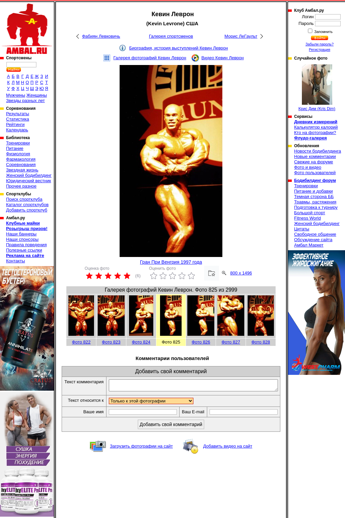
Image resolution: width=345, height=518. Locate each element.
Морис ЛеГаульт (240, 36)
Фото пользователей (315, 172)
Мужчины (15, 95)
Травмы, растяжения (315, 201)
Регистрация (319, 49)
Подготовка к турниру (316, 207)
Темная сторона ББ (314, 196)
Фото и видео (307, 167)
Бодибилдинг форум (315, 180)
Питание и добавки (313, 191)
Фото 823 (111, 342)
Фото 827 (230, 342)
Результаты (17, 113)
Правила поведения (26, 244)
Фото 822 (81, 342)
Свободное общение (315, 234)
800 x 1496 (241, 273)
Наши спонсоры (22, 239)
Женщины (36, 95)
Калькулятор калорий (316, 127)
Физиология (18, 153)
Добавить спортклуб (26, 210)
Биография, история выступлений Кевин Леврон (178, 48)
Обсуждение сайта (313, 239)
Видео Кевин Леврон (222, 57)
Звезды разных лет (25, 100)
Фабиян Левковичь (101, 36)
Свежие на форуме (313, 161)
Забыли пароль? (320, 44)
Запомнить (323, 32)
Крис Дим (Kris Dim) (317, 87)
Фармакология (20, 159)
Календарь (17, 129)
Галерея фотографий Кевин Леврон (150, 57)
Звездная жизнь (22, 169)
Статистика (17, 119)
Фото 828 (260, 342)
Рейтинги (15, 124)
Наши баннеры (21, 233)
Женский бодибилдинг (29, 175)
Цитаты (301, 228)
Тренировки (18, 142)
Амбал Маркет (308, 245)
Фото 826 (201, 342)
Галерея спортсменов (171, 36)
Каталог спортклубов (27, 204)
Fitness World (307, 218)
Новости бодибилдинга (317, 151)
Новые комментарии (315, 156)
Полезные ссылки (24, 250)
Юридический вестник (28, 180)
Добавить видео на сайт (227, 457)
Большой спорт (309, 212)
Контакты (15, 260)
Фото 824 (141, 342)
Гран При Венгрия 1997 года (171, 262)
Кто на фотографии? (315, 132)
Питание (14, 148)
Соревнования (21, 164)
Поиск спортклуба (24, 199)
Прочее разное (21, 186)
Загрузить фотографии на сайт (141, 457)
